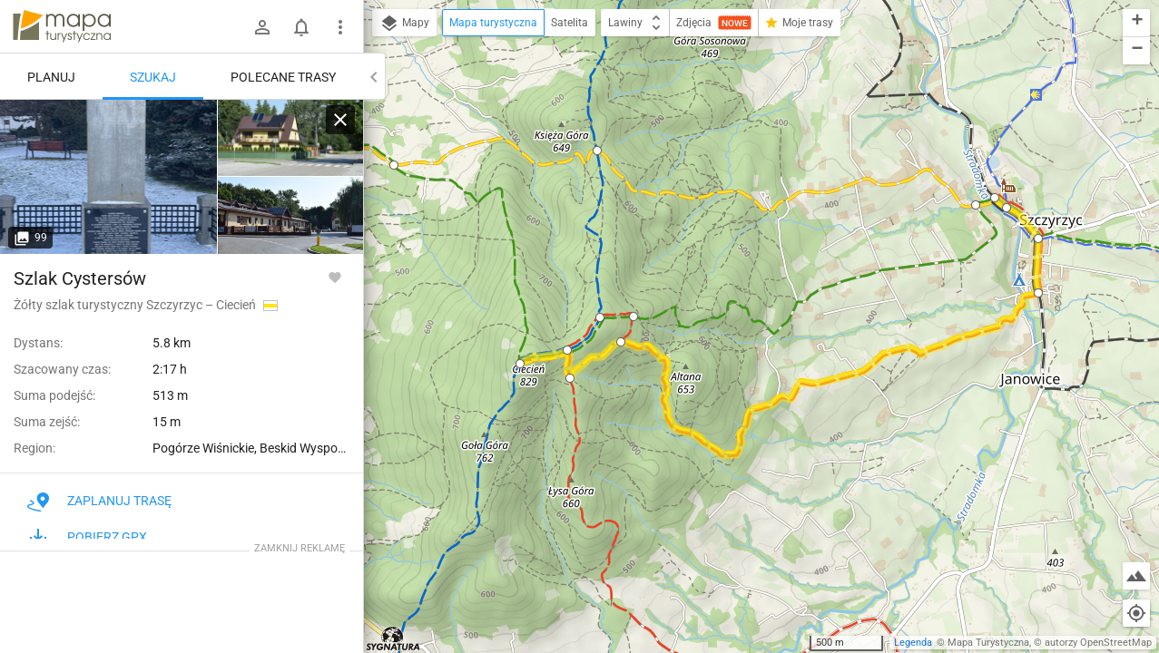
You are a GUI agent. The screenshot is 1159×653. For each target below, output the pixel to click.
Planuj (51, 77)
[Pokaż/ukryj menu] (340, 27)
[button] (393, 165)
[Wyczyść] (340, 119)
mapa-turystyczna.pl (61, 26)
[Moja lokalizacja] (1136, 613)
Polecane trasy (283, 77)
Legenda (913, 642)
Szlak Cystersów (80, 278)
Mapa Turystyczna (988, 642)
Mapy (404, 24)
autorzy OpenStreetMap (1098, 642)
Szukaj (153, 77)
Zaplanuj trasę (99, 501)
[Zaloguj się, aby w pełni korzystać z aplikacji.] (334, 276)
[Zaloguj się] (262, 27)
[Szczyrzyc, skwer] (109, 177)
